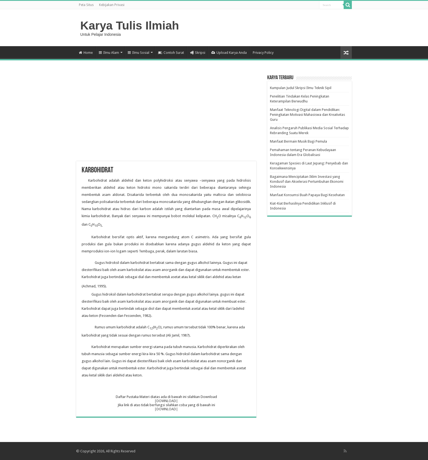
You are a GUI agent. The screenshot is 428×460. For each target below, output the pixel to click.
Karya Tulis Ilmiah (129, 25)
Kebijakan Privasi (111, 5)
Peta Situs (86, 5)
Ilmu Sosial (138, 53)
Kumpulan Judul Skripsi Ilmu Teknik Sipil (300, 88)
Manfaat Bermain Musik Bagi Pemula (298, 141)
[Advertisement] (166, 117)
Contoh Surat (171, 53)
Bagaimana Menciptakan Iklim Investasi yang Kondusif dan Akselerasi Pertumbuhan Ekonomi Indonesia (306, 181)
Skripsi (197, 53)
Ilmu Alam (109, 53)
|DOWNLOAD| (166, 401)
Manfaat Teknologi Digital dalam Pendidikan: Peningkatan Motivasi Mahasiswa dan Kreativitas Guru (307, 115)
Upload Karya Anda (229, 53)
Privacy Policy (263, 53)
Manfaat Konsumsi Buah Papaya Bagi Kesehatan (307, 195)
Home (86, 53)
